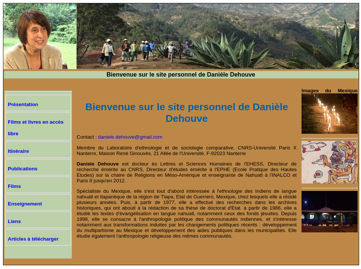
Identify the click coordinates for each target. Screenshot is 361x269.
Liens (14, 221)
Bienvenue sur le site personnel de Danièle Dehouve (181, 74)
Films (14, 186)
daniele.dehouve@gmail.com (130, 137)
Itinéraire (18, 151)
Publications (22, 168)
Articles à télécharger (33, 239)
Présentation (23, 104)
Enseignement (25, 204)
